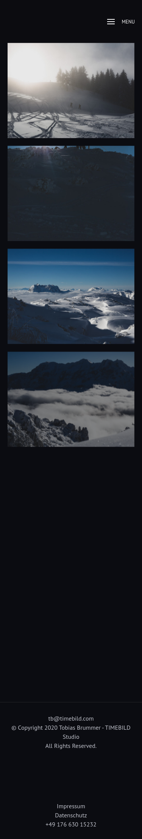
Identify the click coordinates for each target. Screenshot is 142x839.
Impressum (71, 806)
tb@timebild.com (71, 718)
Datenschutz (71, 815)
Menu (121, 22)
